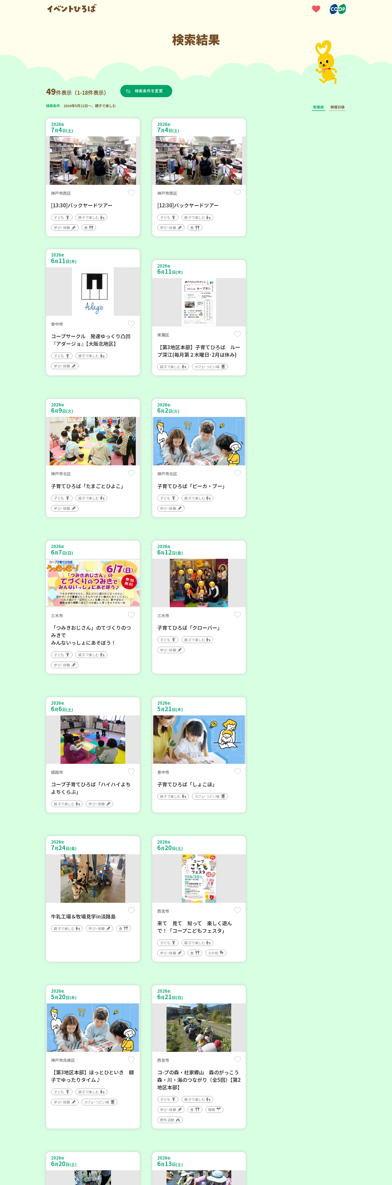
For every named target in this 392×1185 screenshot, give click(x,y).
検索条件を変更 (149, 91)
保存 (129, 193)
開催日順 (337, 106)
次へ (214, 1034)
